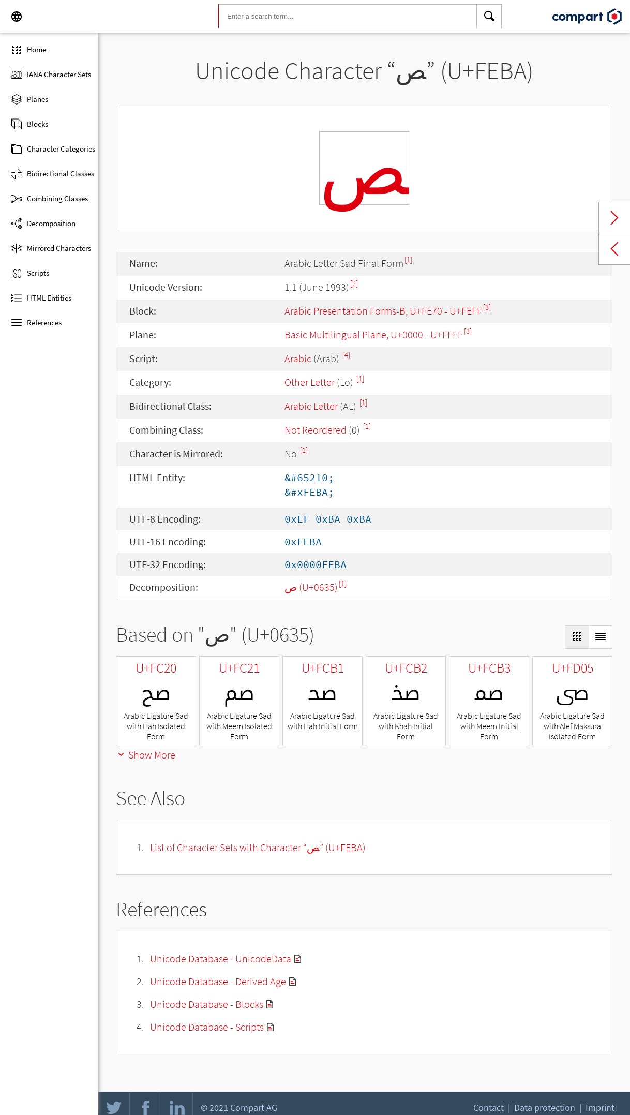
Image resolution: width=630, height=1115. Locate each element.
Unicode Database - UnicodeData (220, 958)
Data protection (544, 1107)
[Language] (16, 16)
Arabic (297, 358)
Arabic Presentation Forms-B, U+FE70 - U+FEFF (383, 310)
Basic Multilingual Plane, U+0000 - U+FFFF (373, 334)
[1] (408, 259)
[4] (346, 355)
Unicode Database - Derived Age (218, 981)
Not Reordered (315, 429)
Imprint (600, 1107)
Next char (614, 217)
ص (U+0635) (311, 587)
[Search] (489, 16)
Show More (145, 754)
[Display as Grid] (577, 637)
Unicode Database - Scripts (207, 1026)
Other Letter (309, 382)
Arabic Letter (311, 405)
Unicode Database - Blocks (206, 1004)
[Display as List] (600, 637)
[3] (487, 307)
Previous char (614, 248)
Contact (488, 1107)
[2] (354, 283)
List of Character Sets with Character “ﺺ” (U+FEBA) (258, 847)
